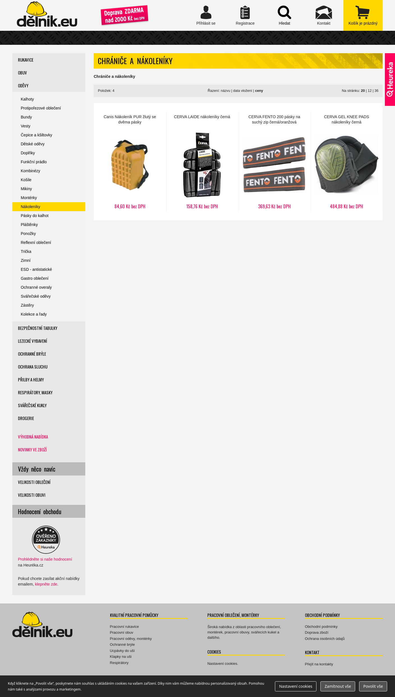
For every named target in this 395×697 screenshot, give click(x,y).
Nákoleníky (30, 206)
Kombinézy (30, 171)
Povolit (373, 686)
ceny (259, 91)
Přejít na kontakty (319, 664)
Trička (26, 251)
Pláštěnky (29, 224)
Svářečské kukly (32, 405)
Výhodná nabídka (33, 436)
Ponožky (28, 233)
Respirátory (119, 663)
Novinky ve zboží (32, 449)
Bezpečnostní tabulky (37, 328)
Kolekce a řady (34, 314)
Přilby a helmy (31, 379)
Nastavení (295, 686)
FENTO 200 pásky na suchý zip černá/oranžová (274, 162)
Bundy (26, 117)
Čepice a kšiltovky (36, 135)
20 (363, 91)
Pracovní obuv (121, 632)
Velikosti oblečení (34, 482)
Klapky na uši (121, 656)
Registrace (245, 15)
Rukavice (25, 60)
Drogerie (26, 418)
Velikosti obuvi (31, 495)
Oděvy (23, 85)
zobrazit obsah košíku (363, 15)
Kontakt (323, 15)
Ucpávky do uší (122, 651)
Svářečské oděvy (36, 296)
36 (376, 91)
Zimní (26, 260)
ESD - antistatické (36, 269)
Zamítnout (338, 686)
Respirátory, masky (35, 392)
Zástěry (27, 305)
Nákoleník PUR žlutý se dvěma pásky (130, 162)
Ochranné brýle (32, 354)
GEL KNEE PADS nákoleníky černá (347, 162)
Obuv (22, 72)
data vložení (242, 91)
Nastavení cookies (222, 663)
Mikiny (26, 189)
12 (370, 91)
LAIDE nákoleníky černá (202, 162)
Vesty (25, 126)
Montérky (29, 197)
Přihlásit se (206, 15)
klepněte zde (46, 584)
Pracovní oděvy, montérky (131, 639)
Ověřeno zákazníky (390, 79)
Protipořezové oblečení (41, 108)
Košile (26, 180)
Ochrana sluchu (32, 366)
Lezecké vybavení (32, 341)
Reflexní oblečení (36, 242)
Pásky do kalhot (35, 215)
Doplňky (28, 153)
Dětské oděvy (33, 144)
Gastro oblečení (35, 278)
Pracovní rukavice (124, 626)
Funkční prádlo (34, 162)
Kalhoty (27, 99)
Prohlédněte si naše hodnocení (45, 559)
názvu (225, 91)
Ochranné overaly (36, 287)
